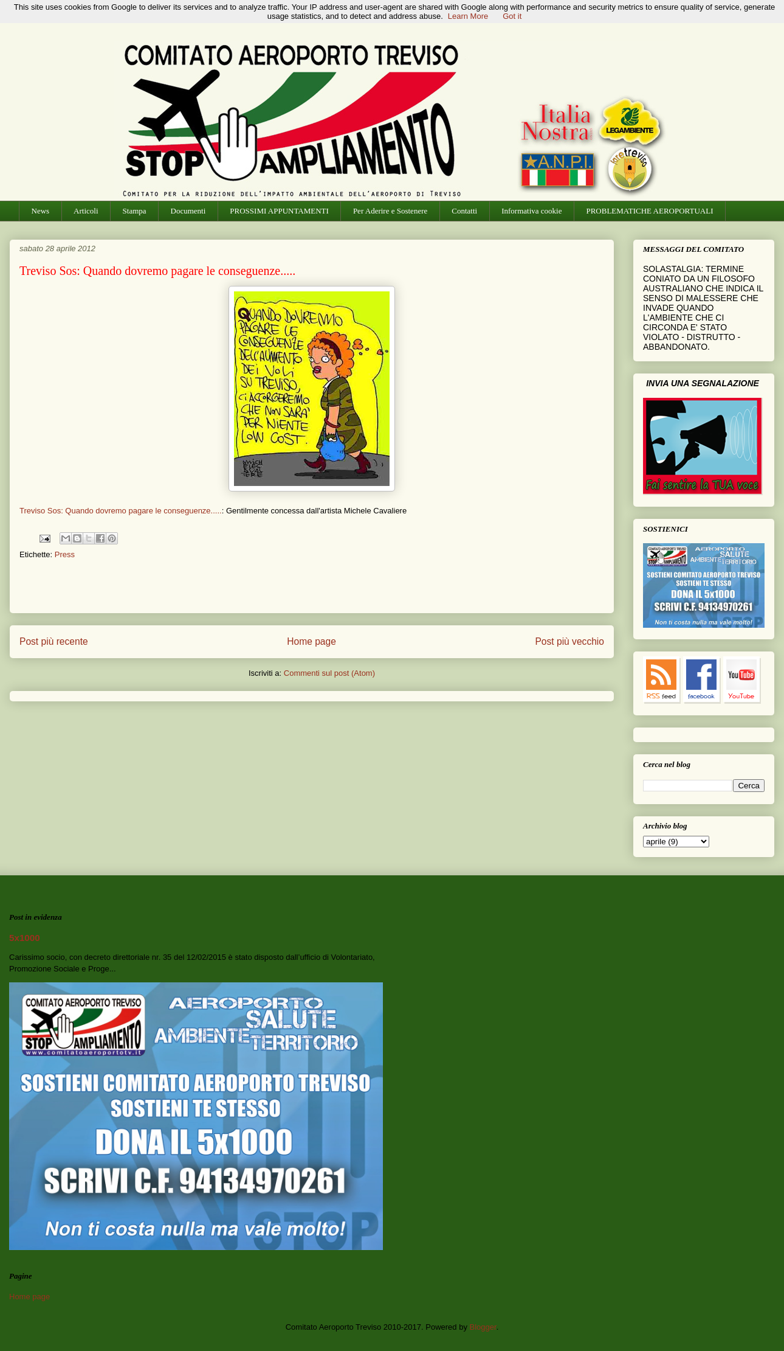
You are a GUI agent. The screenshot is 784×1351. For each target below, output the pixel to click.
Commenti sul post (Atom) (329, 673)
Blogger (483, 1327)
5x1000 (24, 938)
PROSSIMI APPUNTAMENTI (279, 210)
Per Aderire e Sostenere (390, 210)
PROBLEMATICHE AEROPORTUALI (649, 210)
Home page (311, 641)
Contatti (464, 210)
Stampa (134, 210)
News (41, 210)
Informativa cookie (531, 210)
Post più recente (53, 641)
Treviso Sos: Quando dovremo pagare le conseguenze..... (120, 510)
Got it (512, 16)
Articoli (86, 210)
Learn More (468, 16)
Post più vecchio (569, 641)
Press (65, 554)
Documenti (188, 210)
